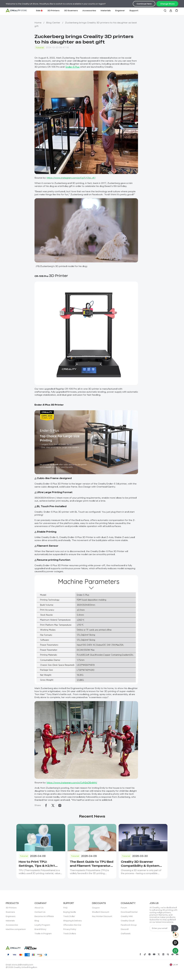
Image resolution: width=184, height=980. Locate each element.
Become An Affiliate (44, 916)
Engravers (10, 916)
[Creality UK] (16, 10)
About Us (39, 907)
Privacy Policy (69, 929)
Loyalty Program (42, 925)
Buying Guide (69, 912)
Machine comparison (16, 929)
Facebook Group (129, 925)
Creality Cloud (127, 920)
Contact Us (39, 912)
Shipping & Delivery (72, 920)
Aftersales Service (72, 925)
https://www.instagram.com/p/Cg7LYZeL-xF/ (71, 177)
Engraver (120, 10)
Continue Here (144, 3)
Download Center (129, 912)
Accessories (89, 10)
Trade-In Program (43, 933)
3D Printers (53, 10)
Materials (106, 10)
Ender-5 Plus (72, 66)
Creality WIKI (127, 916)
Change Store (167, 3)
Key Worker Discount (102, 916)
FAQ (65, 907)
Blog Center (53, 22)
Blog (36, 920)
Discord (124, 929)
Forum (124, 907)
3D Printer (51, 275)
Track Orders (69, 933)
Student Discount (100, 912)
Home (37, 22)
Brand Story (40, 929)
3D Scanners (71, 10)
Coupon (96, 907)
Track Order (69, 916)
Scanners (10, 912)
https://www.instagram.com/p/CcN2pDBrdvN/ (72, 782)
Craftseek (125, 933)
